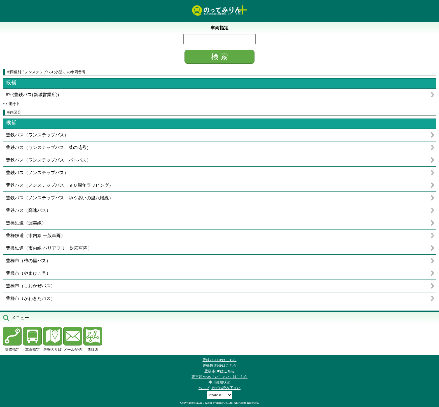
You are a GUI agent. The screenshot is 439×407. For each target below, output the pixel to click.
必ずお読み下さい (225, 388)
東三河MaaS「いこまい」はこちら (219, 377)
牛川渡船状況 (219, 382)
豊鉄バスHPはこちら (219, 360)
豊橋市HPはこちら (219, 371)
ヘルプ (204, 388)
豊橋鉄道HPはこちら (219, 365)
